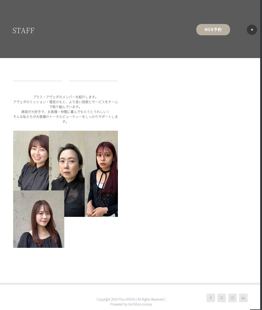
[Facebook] (211, 298)
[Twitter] (221, 298)
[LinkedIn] (243, 298)
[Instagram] (232, 298)
